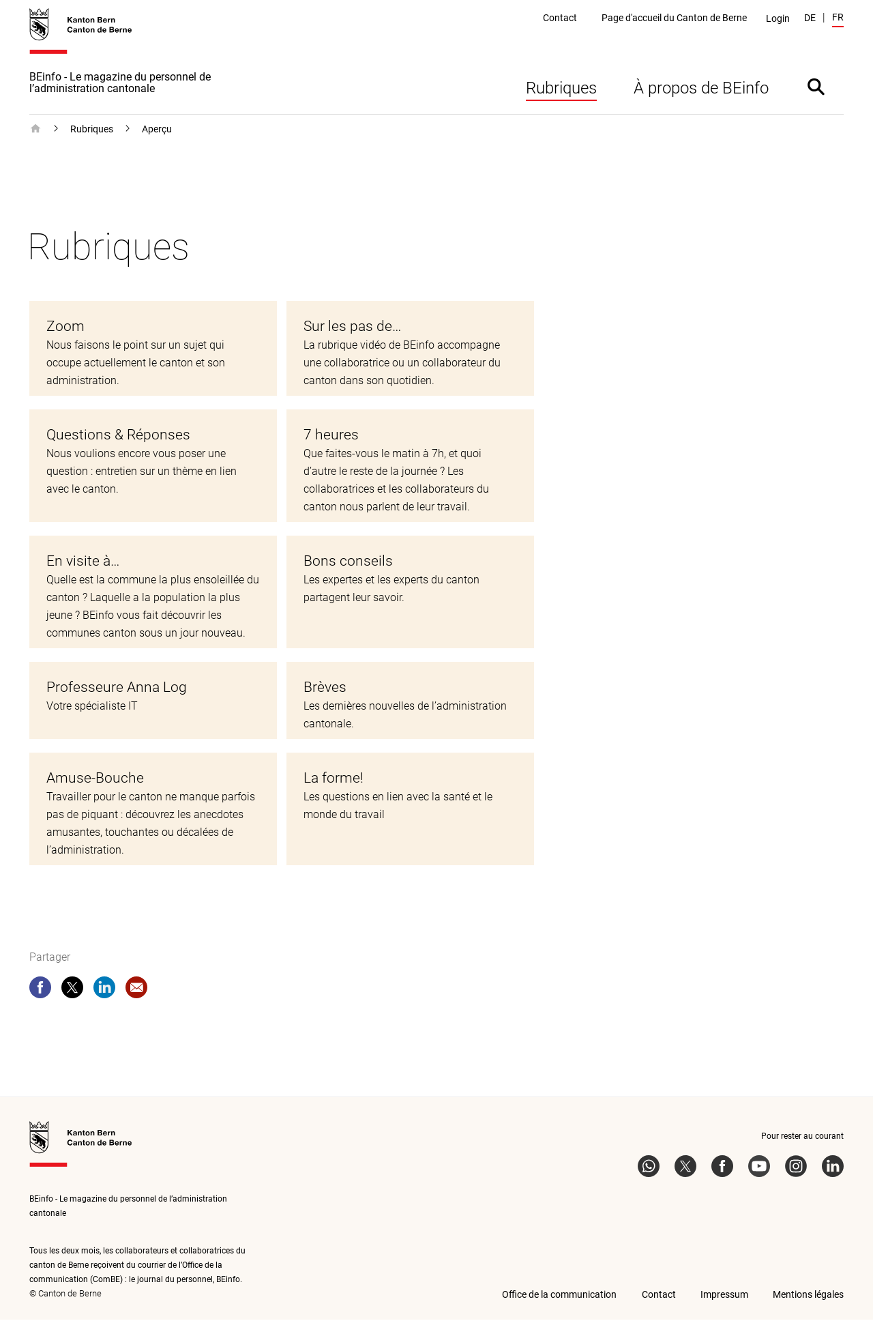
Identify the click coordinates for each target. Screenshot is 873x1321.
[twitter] (72, 991)
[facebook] (40, 991)
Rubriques (561, 89)
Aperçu (157, 130)
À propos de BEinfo (701, 89)
